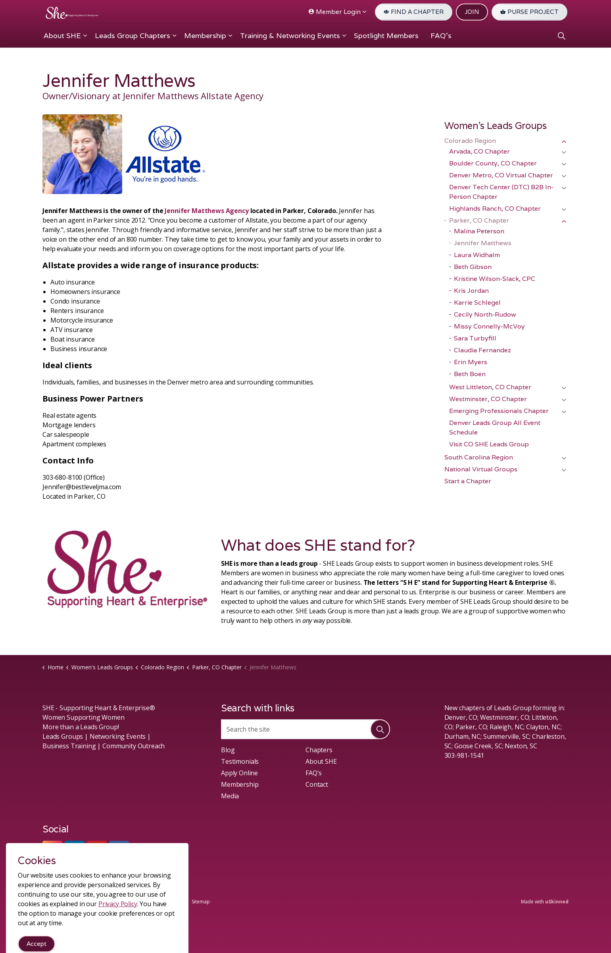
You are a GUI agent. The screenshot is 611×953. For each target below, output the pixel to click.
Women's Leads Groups (495, 125)
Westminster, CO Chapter (488, 399)
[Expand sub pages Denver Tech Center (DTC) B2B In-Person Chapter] (564, 188)
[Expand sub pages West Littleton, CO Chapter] (564, 388)
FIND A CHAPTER (414, 12)
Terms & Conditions (130, 901)
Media (230, 796)
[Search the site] (305, 729)
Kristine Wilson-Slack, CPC (494, 279)
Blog (227, 749)
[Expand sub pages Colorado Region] (564, 141)
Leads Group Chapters (132, 35)
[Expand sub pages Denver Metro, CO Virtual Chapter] (564, 176)
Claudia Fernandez (482, 350)
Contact (317, 784)
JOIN (472, 12)
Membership (205, 35)
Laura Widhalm (477, 255)
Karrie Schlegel (477, 302)
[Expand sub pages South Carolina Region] (564, 458)
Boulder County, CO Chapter (493, 163)
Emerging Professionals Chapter (499, 411)
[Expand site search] (561, 36)
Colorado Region (470, 140)
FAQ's (441, 35)
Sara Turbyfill (475, 338)
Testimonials (240, 761)
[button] (380, 729)
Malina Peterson (479, 231)
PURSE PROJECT (529, 12)
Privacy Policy (172, 901)
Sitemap (201, 901)
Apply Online (239, 773)
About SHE (62, 35)
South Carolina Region (478, 457)
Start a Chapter (467, 481)
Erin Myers (470, 362)
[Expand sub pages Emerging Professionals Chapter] (564, 412)
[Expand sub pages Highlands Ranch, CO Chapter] (564, 209)
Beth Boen (470, 374)
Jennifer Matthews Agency (206, 210)
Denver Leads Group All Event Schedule (494, 427)
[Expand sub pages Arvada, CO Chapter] (564, 152)
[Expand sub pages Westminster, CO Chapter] (564, 400)
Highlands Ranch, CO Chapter (495, 208)
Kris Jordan (471, 290)
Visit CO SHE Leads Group (489, 444)
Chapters (319, 749)
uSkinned (557, 901)
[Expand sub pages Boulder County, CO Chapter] (564, 164)
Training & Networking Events (290, 35)
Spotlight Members (386, 35)
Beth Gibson (473, 267)
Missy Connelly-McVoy (489, 326)
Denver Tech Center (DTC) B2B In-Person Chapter (501, 192)
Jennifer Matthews (482, 243)
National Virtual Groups (480, 469)
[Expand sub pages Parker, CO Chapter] (564, 221)
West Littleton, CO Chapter (490, 387)
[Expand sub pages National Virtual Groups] (564, 470)
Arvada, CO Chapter (479, 151)
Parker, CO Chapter (479, 220)
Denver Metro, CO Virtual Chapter (501, 175)
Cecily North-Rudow (485, 314)
